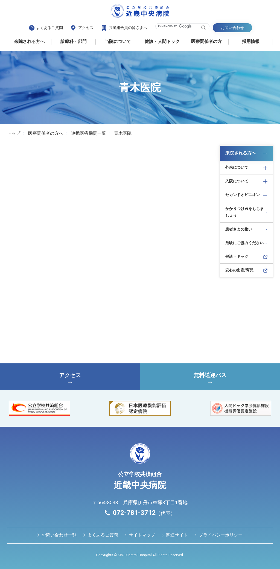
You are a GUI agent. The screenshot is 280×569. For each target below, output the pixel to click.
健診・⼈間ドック (162, 41)
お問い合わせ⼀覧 (59, 535)
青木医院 (123, 133)
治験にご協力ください (244, 243)
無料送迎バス (210, 377)
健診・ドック (236, 256)
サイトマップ (142, 535)
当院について (118, 41)
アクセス (86, 27)
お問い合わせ (232, 27)
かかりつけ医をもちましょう (244, 212)
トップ (13, 133)
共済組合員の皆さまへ (128, 27)
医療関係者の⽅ (206, 41)
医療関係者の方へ (45, 133)
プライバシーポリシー (221, 535)
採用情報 (250, 41)
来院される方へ (29, 41)
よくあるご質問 (49, 27)
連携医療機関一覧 (88, 133)
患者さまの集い (238, 229)
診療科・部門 (73, 41)
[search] (179, 26)
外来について (236, 167)
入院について (236, 181)
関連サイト (177, 535)
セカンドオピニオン (242, 194)
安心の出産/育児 (239, 270)
